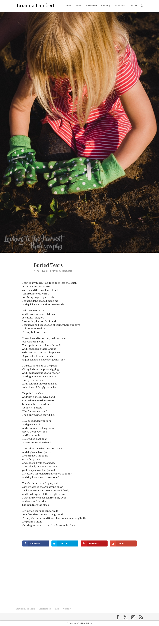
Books (79, 6)
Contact (133, 6)
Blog (57, 608)
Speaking (105, 6)
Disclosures (45, 608)
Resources (119, 6)
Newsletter (91, 6)
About (69, 6)
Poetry (52, 270)
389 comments (64, 270)
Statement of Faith (25, 608)
